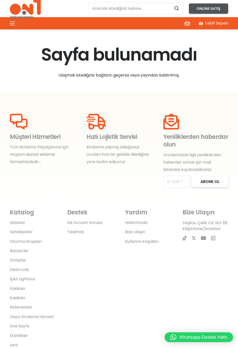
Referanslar (21, 307)
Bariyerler (19, 251)
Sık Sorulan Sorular (85, 222)
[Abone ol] (210, 182)
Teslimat (75, 232)
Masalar (17, 222)
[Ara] (176, 8)
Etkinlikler (19, 335)
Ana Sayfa (19, 326)
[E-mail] (176, 182)
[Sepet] (187, 23)
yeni (14, 345)
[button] (199, 337)
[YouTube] (203, 238)
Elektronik (19, 269)
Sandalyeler (21, 232)
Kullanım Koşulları (142, 241)
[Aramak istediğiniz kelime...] (135, 8)
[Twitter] (193, 238)
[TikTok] (184, 238)
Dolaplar (18, 260)
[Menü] (12, 23)
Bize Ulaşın (135, 232)
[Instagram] (213, 238)
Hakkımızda (136, 222)
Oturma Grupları (26, 241)
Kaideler (18, 288)
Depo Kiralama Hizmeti (32, 317)
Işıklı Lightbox (22, 279)
